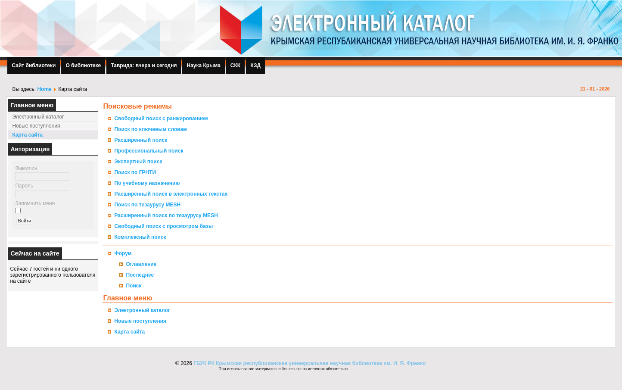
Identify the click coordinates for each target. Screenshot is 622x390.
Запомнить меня (35, 203)
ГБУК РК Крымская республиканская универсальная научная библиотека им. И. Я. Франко (309, 363)
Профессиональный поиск (148, 151)
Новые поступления (36, 126)
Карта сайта (27, 135)
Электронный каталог (38, 117)
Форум (122, 253)
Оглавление (141, 264)
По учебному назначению (147, 183)
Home (44, 89)
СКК (235, 65)
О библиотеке (83, 65)
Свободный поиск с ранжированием (161, 118)
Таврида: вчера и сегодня (144, 65)
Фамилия (26, 168)
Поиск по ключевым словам (150, 129)
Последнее (140, 275)
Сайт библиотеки (34, 65)
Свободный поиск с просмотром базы (163, 226)
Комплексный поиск (140, 237)
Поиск (133, 286)
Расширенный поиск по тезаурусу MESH (166, 215)
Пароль (24, 186)
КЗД (255, 65)
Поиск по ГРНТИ (135, 172)
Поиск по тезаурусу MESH (147, 205)
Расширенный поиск (140, 140)
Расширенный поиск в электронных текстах (170, 194)
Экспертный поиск (138, 162)
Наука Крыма (203, 65)
